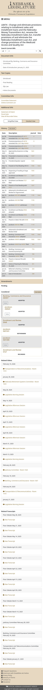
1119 (32, 225)
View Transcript (9, 520)
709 (33, 254)
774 (33, 249)
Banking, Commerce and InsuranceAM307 (17, 297)
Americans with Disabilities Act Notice (15, 673)
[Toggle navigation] (5, 19)
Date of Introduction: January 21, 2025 (16, 67)
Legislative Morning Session (13, 395)
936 (33, 244)
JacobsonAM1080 (6, 339)
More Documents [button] (9, 90)
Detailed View (30, 121)
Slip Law (6, 86)
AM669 (26, 138)
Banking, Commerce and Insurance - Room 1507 (20, 481)
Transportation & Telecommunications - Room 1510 (19, 370)
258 (33, 274)
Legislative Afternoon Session (14, 405)
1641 (32, 151)
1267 (32, 176)
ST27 (25, 176)
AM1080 (17, 195)
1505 (32, 171)
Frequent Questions (9, 671)
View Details (12, 128)
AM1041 (17, 205)
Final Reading (7, 82)
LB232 (25, 146)
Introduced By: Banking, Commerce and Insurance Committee (20, 62)
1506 (32, 166)
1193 (32, 200)
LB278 (25, 141)
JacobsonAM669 (8, 308)
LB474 (20, 138)
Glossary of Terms (8, 678)
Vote (39, 166)
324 (33, 269)
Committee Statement (8, 100)
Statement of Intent (8, 112)
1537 (32, 156)
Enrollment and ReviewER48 (12, 321)
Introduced (7, 78)
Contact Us (5, 680)
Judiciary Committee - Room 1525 (15, 470)
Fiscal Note (5, 114)
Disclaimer (5, 682)
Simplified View (13, 121)
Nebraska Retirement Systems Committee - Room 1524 (21, 383)
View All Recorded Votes (9, 116)
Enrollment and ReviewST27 (12, 351)
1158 (32, 215)
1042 (32, 229)
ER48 (25, 210)
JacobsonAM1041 (6, 330)
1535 (32, 161)
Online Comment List (8, 103)
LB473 (25, 136)
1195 (32, 190)
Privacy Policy (6, 675)
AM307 (17, 236)
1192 (32, 210)
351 (33, 264)
